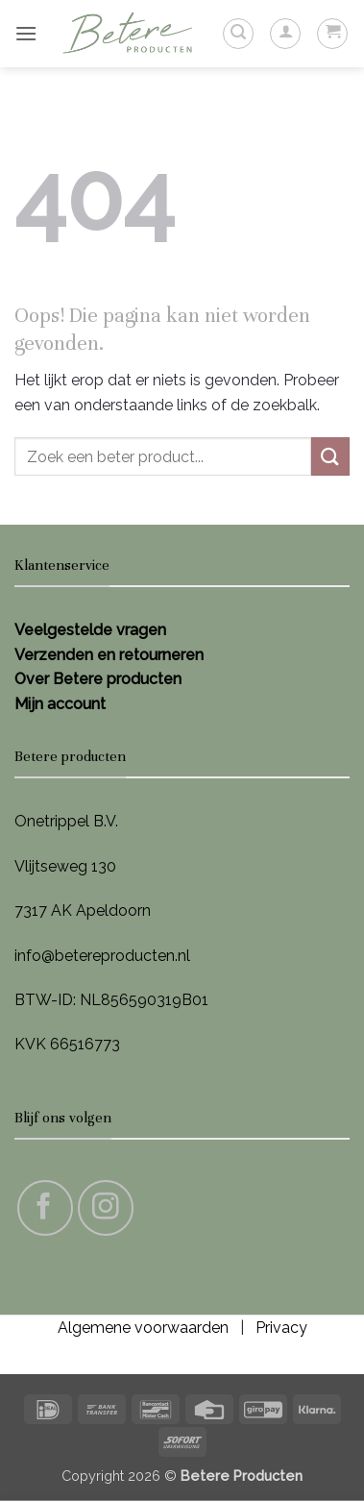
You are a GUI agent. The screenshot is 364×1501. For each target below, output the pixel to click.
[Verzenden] (330, 456)
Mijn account (60, 704)
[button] (25, 33)
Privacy (281, 1327)
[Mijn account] (285, 33)
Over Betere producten (98, 679)
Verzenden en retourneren (109, 655)
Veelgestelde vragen (90, 630)
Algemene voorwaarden (143, 1327)
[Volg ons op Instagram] (105, 1208)
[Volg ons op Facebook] (45, 1208)
